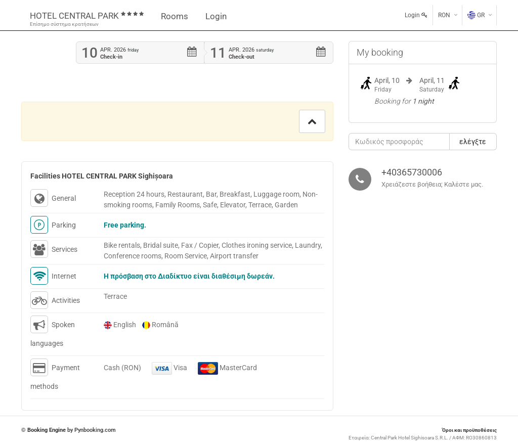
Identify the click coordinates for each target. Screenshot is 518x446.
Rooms (174, 16)
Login (216, 16)
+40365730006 (411, 172)
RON (444, 15)
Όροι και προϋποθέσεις (469, 430)
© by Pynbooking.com (68, 430)
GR (476, 15)
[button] (312, 121)
